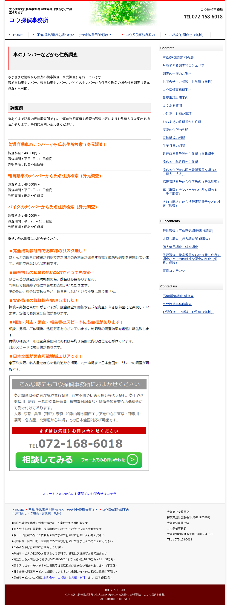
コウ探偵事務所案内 (140, 35)
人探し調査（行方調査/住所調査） (187, 239)
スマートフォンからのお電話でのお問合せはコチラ (79, 494)
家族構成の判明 (174, 138)
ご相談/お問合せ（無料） (187, 35)
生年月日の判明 (174, 146)
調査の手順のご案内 (177, 73)
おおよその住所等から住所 (182, 122)
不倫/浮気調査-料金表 (178, 57)
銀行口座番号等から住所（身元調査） (190, 154)
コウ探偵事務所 (28, 20)
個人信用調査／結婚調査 (180, 247)
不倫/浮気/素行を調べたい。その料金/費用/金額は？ (74, 35)
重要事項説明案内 (175, 98)
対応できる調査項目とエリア (183, 65)
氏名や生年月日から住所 (180, 162)
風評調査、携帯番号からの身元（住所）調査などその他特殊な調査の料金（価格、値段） (192, 259)
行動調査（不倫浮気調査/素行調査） (189, 231)
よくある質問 (172, 105)
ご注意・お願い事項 (177, 113)
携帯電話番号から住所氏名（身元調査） (192, 181)
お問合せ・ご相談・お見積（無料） (188, 81)
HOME (18, 35)
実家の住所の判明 (175, 130)
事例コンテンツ (174, 270)
